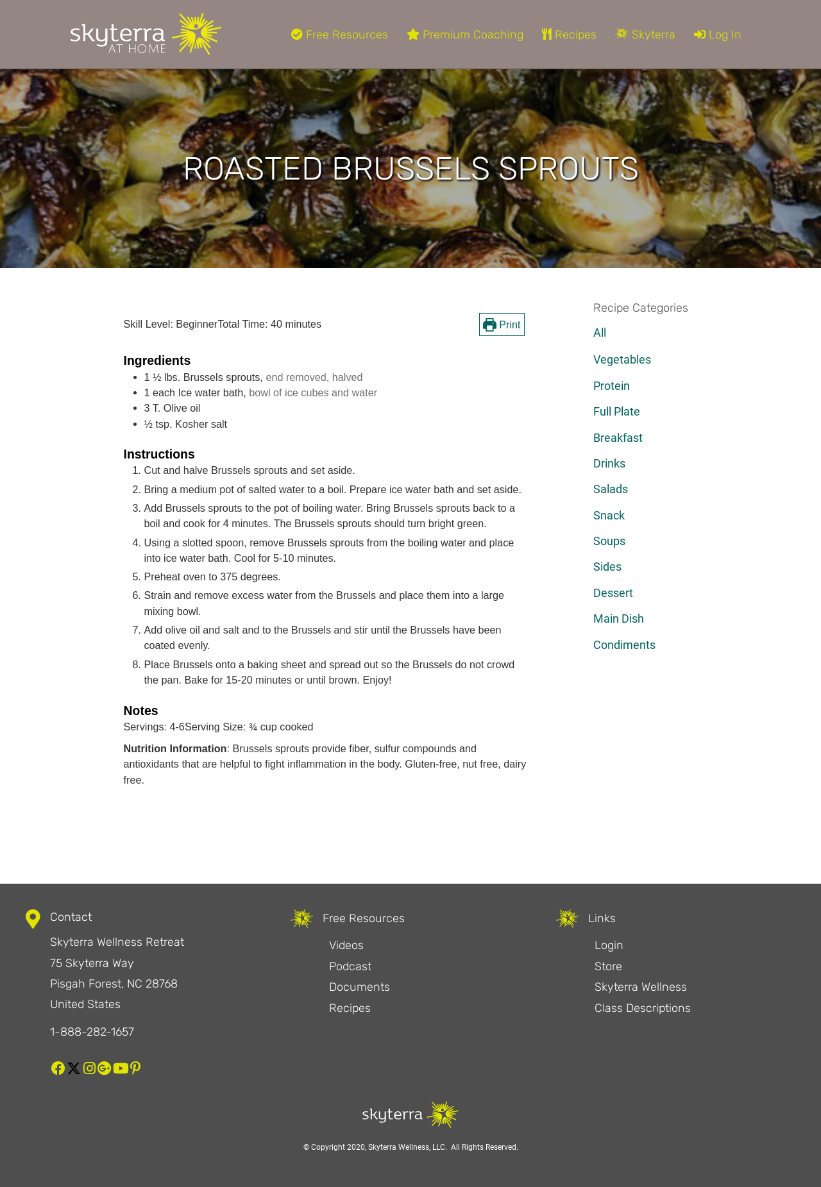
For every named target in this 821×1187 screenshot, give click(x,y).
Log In (717, 35)
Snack (609, 515)
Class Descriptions (643, 1008)
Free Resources (339, 35)
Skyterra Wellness (641, 987)
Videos (346, 945)
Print (502, 324)
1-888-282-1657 (92, 1032)
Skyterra (645, 35)
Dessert (613, 593)
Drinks (609, 463)
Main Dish (618, 618)
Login (609, 945)
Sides (607, 566)
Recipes (569, 35)
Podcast (350, 966)
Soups (609, 541)
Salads (610, 489)
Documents (359, 987)
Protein (611, 385)
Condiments (624, 645)
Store (608, 966)
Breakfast (618, 437)
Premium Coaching (465, 35)
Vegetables (622, 359)
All (599, 332)
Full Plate (616, 411)
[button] (58, 1068)
